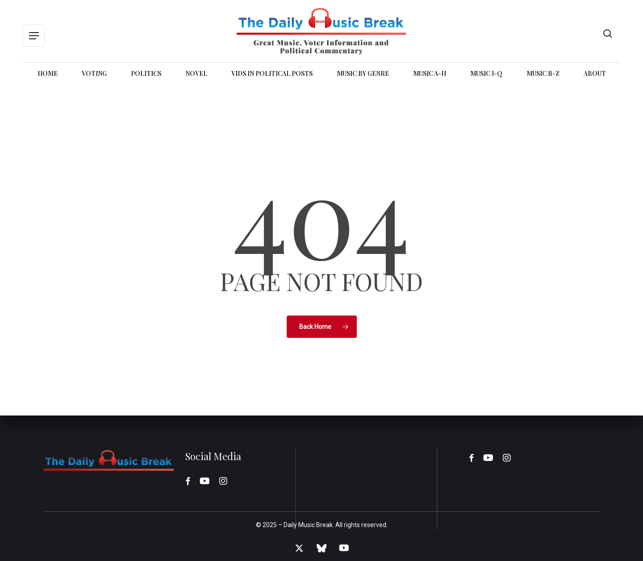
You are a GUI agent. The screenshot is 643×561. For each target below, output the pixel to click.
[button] (33, 36)
